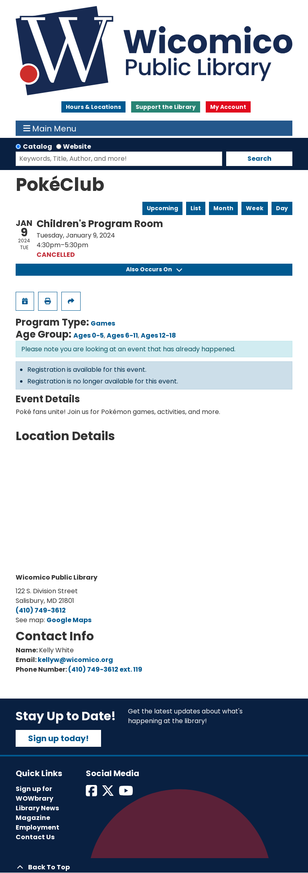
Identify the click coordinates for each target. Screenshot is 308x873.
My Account (228, 107)
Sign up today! (58, 738)
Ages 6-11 (122, 335)
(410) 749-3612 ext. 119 (105, 669)
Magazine (33, 817)
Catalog (37, 146)
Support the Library (166, 107)
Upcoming (162, 208)
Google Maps (69, 620)
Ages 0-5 (88, 335)
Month (223, 208)
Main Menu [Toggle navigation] (50, 128)
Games (103, 323)
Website (77, 146)
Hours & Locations (93, 107)
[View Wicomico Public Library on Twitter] (108, 793)
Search (259, 158)
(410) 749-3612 (41, 610)
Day (282, 208)
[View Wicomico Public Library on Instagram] (126, 793)
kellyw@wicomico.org (75, 659)
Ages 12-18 (158, 335)
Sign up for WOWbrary (34, 793)
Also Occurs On (154, 269)
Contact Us (35, 837)
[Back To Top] (154, 867)
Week (254, 208)
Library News (37, 808)
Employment (37, 827)
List (195, 208)
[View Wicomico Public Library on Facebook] (92, 793)
